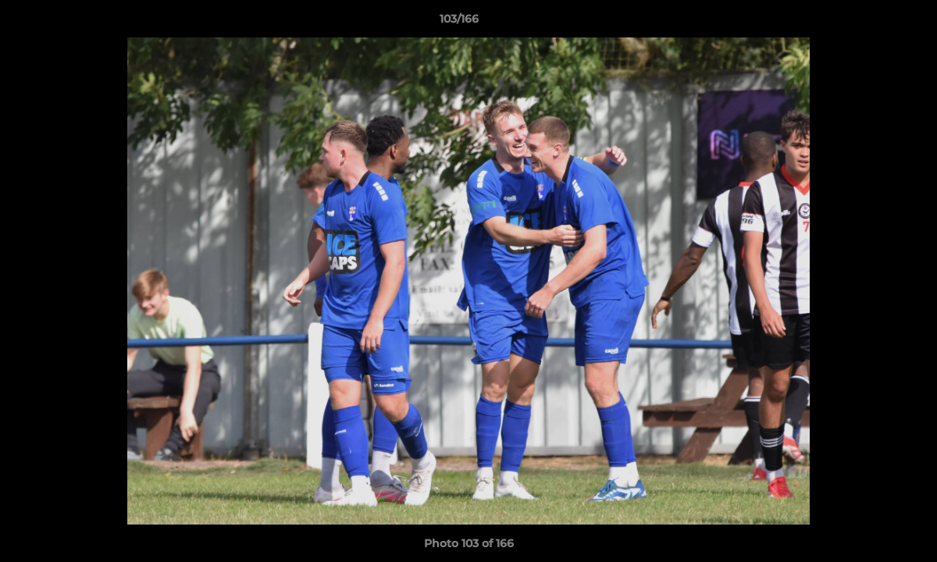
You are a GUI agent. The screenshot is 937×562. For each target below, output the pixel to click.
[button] (871, 23)
